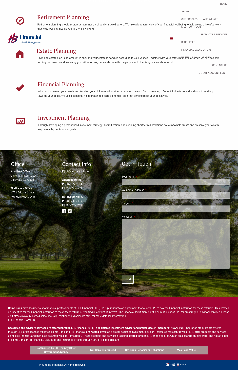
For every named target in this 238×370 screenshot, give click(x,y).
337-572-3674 (74, 184)
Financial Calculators (196, 49)
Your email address (145, 190)
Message (139, 216)
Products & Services (213, 34)
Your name (140, 176)
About (185, 11)
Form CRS (31, 320)
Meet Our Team (191, 26)
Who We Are (210, 19)
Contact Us (219, 65)
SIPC (180, 327)
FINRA (172, 327)
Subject (138, 203)
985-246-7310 (74, 201)
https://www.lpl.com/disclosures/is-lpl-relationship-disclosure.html (52, 316)
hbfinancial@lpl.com (78, 171)
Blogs (207, 57)
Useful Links (189, 57)
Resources (188, 42)
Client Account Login (213, 72)
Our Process (189, 19)
